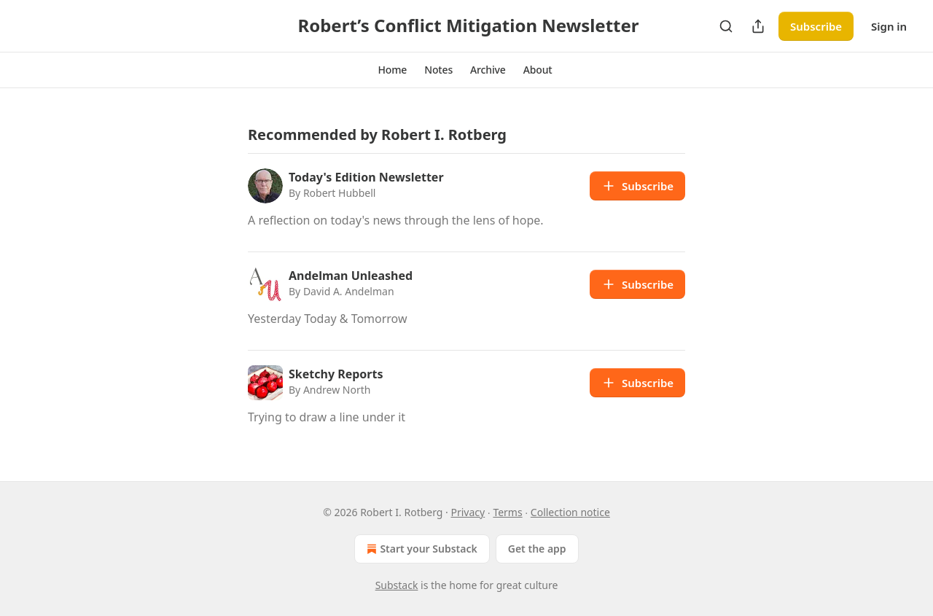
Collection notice (570, 512)
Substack (396, 585)
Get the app (537, 548)
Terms (507, 512)
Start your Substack (420, 549)
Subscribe (816, 26)
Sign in (889, 26)
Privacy (468, 512)
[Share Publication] (758, 26)
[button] (392, 69)
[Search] (726, 26)
